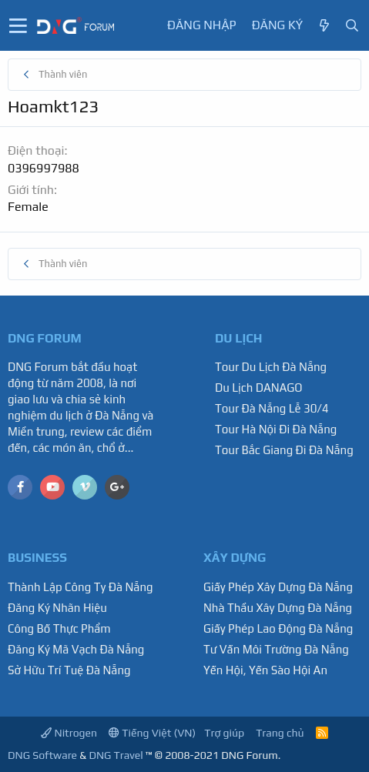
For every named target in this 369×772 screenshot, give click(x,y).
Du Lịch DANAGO (259, 387)
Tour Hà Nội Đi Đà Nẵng (276, 429)
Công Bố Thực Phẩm (59, 628)
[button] (18, 25)
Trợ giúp (224, 733)
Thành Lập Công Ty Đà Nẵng (80, 586)
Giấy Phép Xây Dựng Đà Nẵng (278, 586)
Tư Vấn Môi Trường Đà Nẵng (276, 649)
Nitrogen (69, 733)
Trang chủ (280, 733)
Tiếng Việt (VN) (152, 733)
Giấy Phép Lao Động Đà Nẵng (278, 628)
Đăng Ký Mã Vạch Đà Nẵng (76, 649)
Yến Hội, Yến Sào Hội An (265, 670)
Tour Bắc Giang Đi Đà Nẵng (284, 449)
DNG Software (42, 755)
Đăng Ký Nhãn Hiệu (57, 607)
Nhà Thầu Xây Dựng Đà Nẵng (277, 607)
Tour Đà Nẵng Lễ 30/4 (272, 408)
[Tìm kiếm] (352, 25)
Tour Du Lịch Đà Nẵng (271, 366)
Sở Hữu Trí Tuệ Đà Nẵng (69, 670)
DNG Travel (116, 755)
